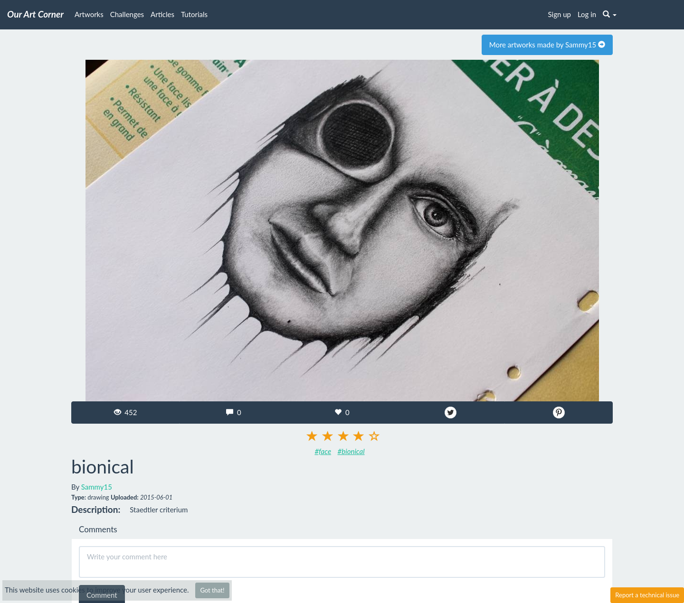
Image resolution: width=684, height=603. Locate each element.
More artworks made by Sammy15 (547, 44)
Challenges (127, 14)
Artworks (89, 14)
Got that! (212, 590)
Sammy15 (96, 486)
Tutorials (194, 14)
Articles (162, 14)
